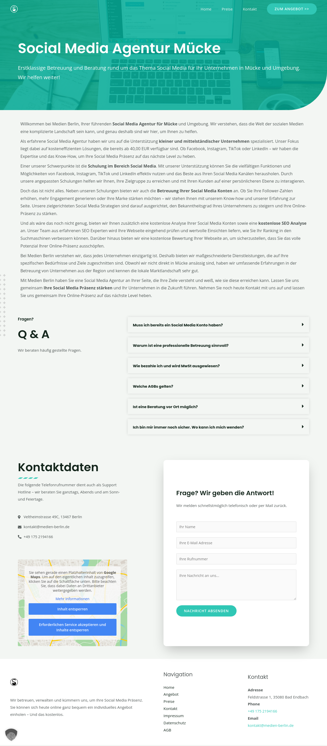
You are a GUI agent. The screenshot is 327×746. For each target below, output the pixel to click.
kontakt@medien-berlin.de (271, 726)
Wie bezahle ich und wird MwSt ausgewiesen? (177, 366)
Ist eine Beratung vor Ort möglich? (166, 406)
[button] (292, 9)
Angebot (171, 694)
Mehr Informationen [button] (72, 599)
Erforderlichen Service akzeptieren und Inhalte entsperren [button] (72, 628)
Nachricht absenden (206, 611)
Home (212, 8)
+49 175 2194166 (263, 711)
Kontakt (251, 8)
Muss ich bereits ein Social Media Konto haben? (179, 325)
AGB (167, 730)
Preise (231, 8)
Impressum (174, 716)
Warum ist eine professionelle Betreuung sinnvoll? (182, 345)
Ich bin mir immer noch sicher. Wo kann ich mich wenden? (190, 427)
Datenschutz (175, 723)
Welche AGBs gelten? (153, 386)
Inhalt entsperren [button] (72, 609)
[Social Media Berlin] (14, 8)
